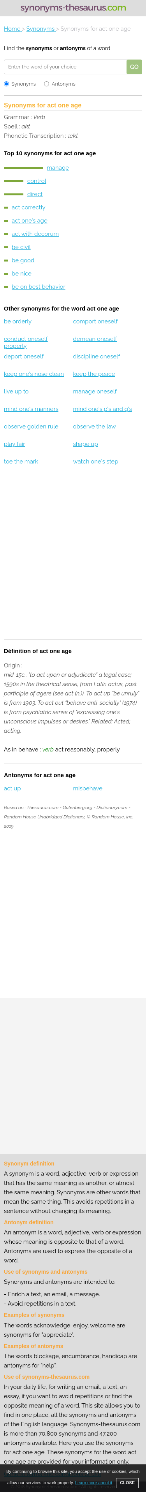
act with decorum (35, 233)
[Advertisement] (73, 557)
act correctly (29, 207)
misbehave (87, 788)
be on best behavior (38, 286)
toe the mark (21, 461)
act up (12, 788)
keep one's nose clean (34, 373)
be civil (21, 247)
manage (58, 167)
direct (35, 194)
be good (23, 260)
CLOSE (127, 1482)
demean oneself (95, 338)
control (36, 180)
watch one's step (95, 461)
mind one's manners (31, 408)
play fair (14, 444)
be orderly (18, 321)
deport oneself (24, 356)
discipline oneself (96, 356)
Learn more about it (93, 1482)
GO (134, 66)
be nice (22, 273)
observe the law (94, 426)
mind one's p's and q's (102, 408)
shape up (85, 444)
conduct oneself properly (26, 342)
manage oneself (94, 391)
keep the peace (94, 373)
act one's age (29, 220)
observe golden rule (31, 426)
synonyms (39, 48)
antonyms (73, 48)
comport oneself (95, 321)
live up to (16, 391)
